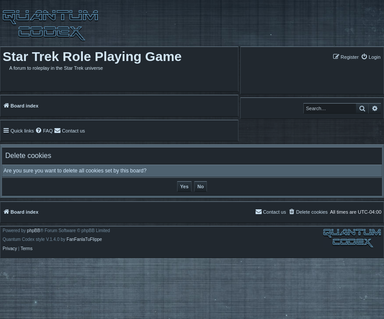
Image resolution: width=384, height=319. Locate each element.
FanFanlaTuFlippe (84, 239)
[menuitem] (370, 57)
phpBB (33, 231)
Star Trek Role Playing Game (92, 56)
